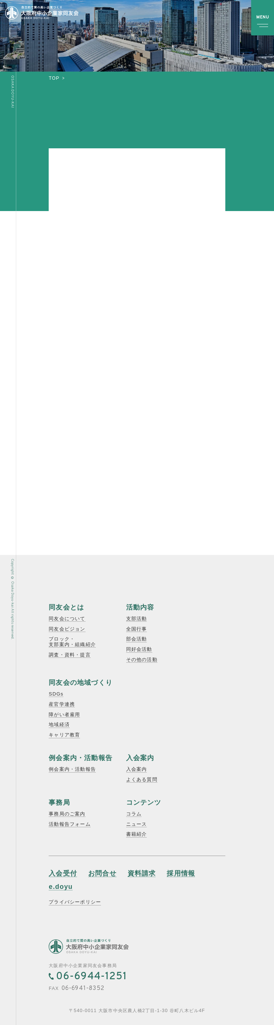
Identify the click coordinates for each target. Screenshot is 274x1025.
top (54, 78)
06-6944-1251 (91, 976)
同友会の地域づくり (80, 682)
